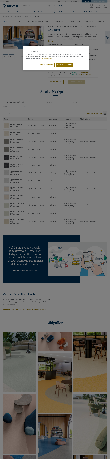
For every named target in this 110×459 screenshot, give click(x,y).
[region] (56, 58)
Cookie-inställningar (46, 64)
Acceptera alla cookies (64, 64)
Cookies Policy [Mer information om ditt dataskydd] (46, 58)
